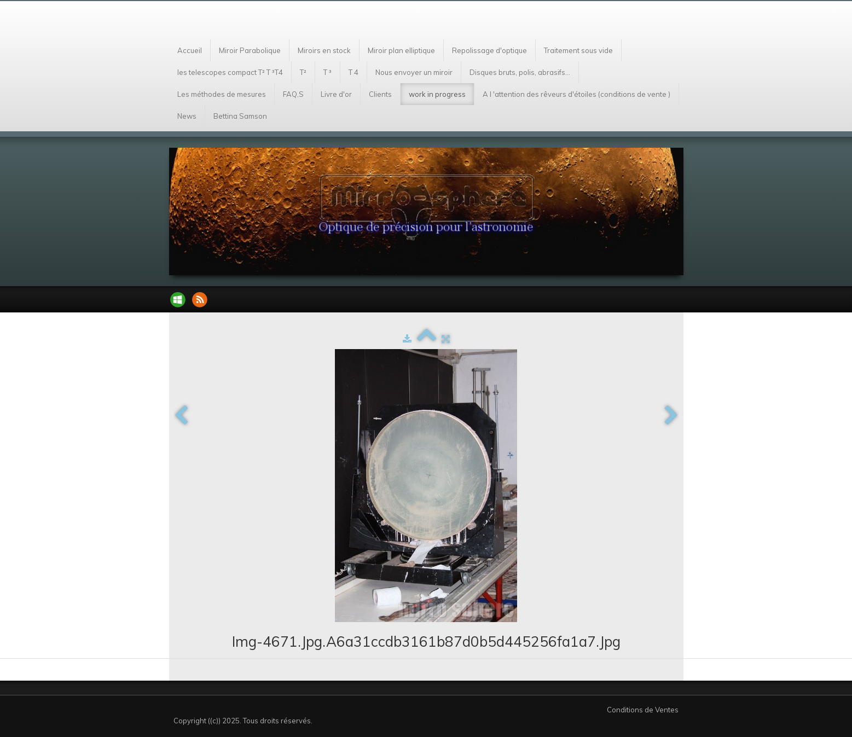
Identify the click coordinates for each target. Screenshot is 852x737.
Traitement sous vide (578, 50)
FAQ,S (293, 94)
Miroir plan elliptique (401, 50)
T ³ (327, 72)
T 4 (353, 72)
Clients (380, 94)
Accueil (189, 50)
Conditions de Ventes (643, 709)
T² (303, 72)
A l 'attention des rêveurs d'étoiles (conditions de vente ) (576, 94)
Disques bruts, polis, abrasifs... (520, 72)
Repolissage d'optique (489, 50)
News (186, 116)
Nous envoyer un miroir (414, 72)
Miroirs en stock (324, 50)
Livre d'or (336, 94)
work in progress (437, 94)
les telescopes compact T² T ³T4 (230, 72)
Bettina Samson (240, 116)
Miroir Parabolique (250, 50)
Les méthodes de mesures (221, 94)
